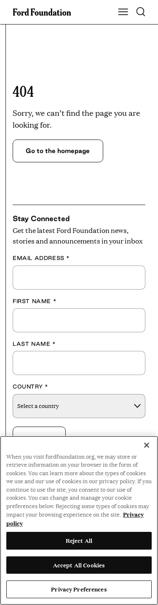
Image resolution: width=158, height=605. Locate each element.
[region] (79, 520)
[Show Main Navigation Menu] (123, 12)
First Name (34, 301)
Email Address (41, 258)
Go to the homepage (58, 150)
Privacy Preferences (79, 589)
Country (30, 386)
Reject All (79, 540)
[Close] (146, 445)
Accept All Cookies (79, 565)
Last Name (34, 344)
